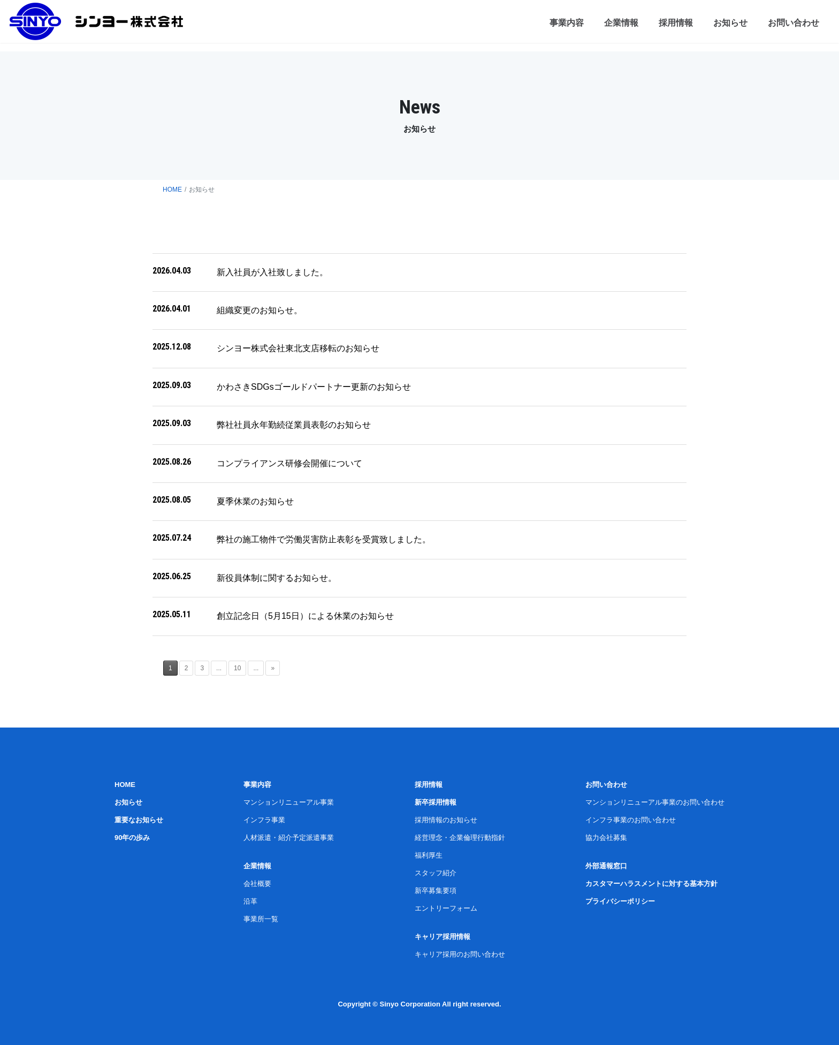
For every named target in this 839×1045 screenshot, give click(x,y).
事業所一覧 (260, 919)
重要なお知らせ (139, 820)
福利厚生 (429, 855)
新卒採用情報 (435, 802)
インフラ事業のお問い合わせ (630, 820)
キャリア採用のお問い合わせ (460, 954)
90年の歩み (132, 838)
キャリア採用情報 (442, 937)
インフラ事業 (264, 820)
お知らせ (128, 802)
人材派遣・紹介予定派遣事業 (288, 838)
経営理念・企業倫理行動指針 (460, 838)
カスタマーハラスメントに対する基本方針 (651, 884)
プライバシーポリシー (620, 901)
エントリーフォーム (446, 908)
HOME (172, 189)
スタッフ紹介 (435, 873)
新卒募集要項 (435, 891)
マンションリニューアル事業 (288, 802)
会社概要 (257, 884)
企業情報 (257, 866)
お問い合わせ (606, 785)
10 (237, 668)
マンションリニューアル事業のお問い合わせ (654, 802)
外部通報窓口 (606, 866)
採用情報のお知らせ (446, 820)
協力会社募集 (606, 838)
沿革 (250, 901)
